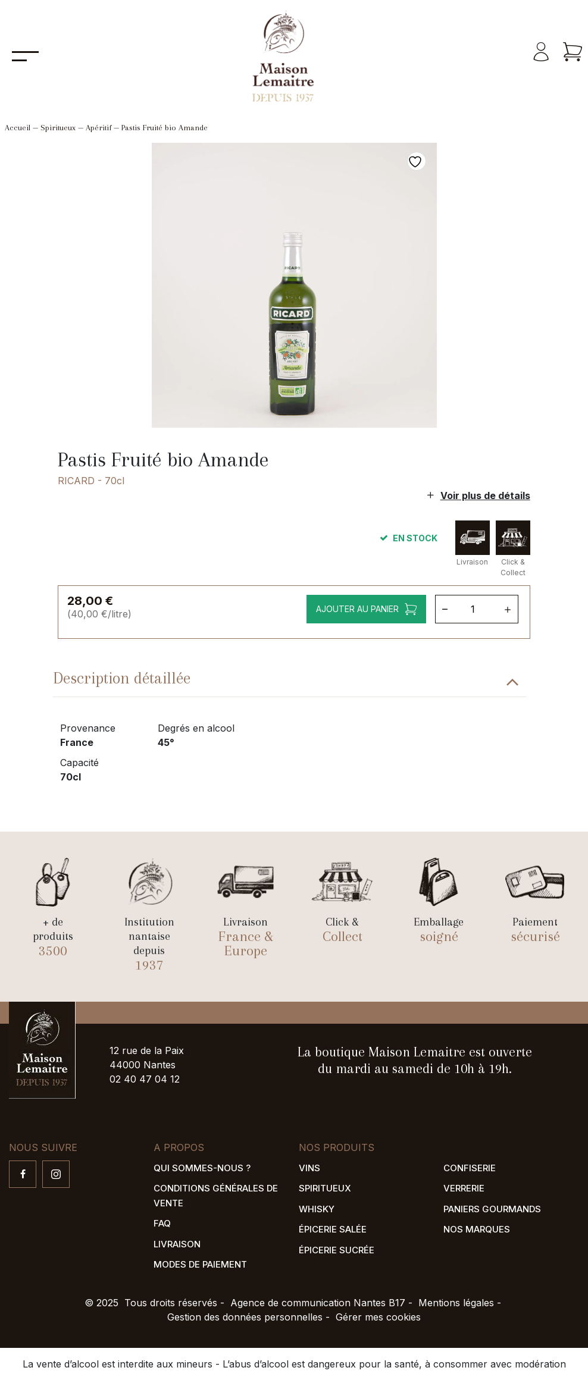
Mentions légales (456, 1303)
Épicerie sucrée (336, 1250)
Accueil (17, 127)
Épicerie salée (333, 1229)
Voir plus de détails (485, 495)
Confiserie (469, 1168)
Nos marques (476, 1229)
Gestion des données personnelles (245, 1317)
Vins (309, 1168)
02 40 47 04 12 (145, 1079)
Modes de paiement (200, 1264)
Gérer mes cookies (378, 1317)
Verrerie (463, 1188)
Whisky (316, 1209)
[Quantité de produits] (477, 609)
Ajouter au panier (357, 609)
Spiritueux (58, 127)
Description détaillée (121, 678)
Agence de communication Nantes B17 (317, 1303)
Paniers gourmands (492, 1209)
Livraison (177, 1244)
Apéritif (98, 127)
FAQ (162, 1223)
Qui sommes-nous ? (202, 1168)
